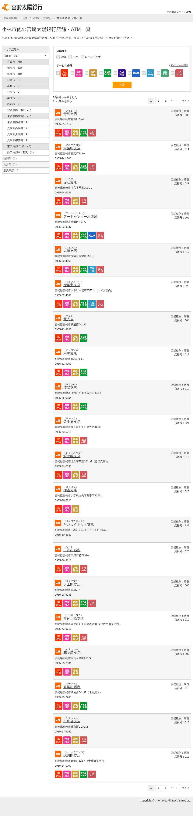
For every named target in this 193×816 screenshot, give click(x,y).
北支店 (68, 319)
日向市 (14, 92)
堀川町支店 (71, 755)
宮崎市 (15, 61)
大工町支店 (71, 584)
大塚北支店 (71, 285)
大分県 (10, 164)
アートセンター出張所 (80, 217)
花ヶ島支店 (71, 653)
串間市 (14, 98)
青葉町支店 (71, 148)
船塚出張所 (71, 687)
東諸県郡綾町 (18, 122)
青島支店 (70, 114)
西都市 (14, 104)
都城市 (15, 67)
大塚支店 (70, 251)
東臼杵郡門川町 (20, 146)
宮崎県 (47, 18)
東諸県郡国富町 (20, 116)
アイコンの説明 (179, 65)
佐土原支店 (71, 422)
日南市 (14, 79)
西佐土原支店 (73, 618)
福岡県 (10, 158)
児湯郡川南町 (18, 134)
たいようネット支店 (78, 524)
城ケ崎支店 (71, 456)
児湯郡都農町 (18, 140)
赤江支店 (70, 182)
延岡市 (15, 73)
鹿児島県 (12, 170)
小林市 (14, 85)
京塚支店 (70, 353)
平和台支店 (71, 721)
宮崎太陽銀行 (11, 18)
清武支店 (70, 388)
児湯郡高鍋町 (18, 128)
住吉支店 (70, 490)
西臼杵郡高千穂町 (21, 152)
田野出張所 (71, 550)
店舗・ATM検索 (31, 18)
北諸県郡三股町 (20, 110)
